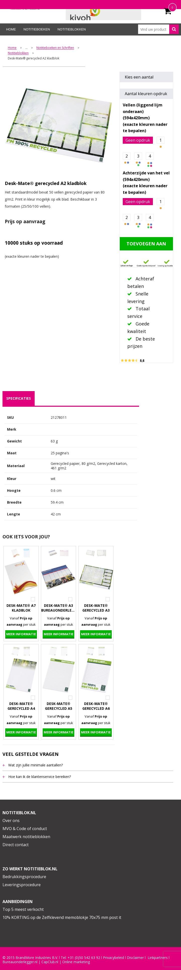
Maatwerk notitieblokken (26, 836)
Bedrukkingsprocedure (24, 876)
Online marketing (76, 962)
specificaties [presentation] (18, 398)
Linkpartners (158, 958)
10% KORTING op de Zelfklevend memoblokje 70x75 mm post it (62, 917)
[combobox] (158, 29)
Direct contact (16, 844)
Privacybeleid (113, 958)
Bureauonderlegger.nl (20, 962)
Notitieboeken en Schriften (55, 48)
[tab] (19, 398)
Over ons (11, 820)
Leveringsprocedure (22, 884)
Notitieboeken (37, 29)
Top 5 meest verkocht (23, 909)
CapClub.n (49, 962)
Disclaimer (135, 958)
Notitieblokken (71, 29)
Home (11, 29)
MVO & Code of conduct (25, 828)
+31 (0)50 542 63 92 (84, 958)
